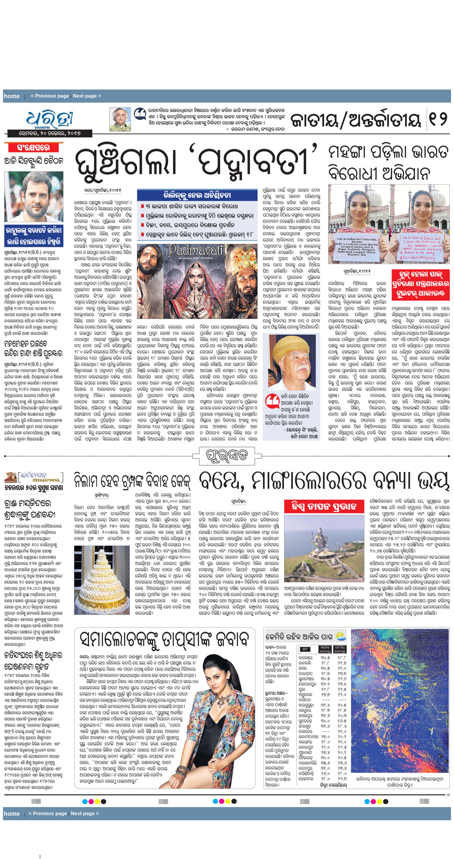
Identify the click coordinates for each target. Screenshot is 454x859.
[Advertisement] (111, 44)
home (12, 96)
